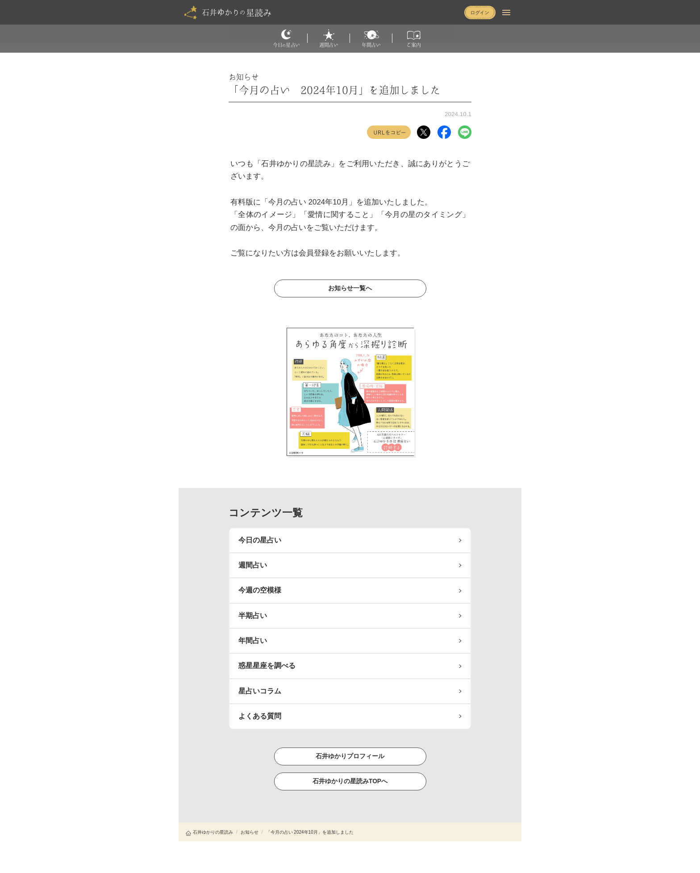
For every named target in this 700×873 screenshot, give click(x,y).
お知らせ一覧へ (350, 288)
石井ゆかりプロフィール (350, 756)
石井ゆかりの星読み (209, 832)
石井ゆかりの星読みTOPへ (350, 781)
